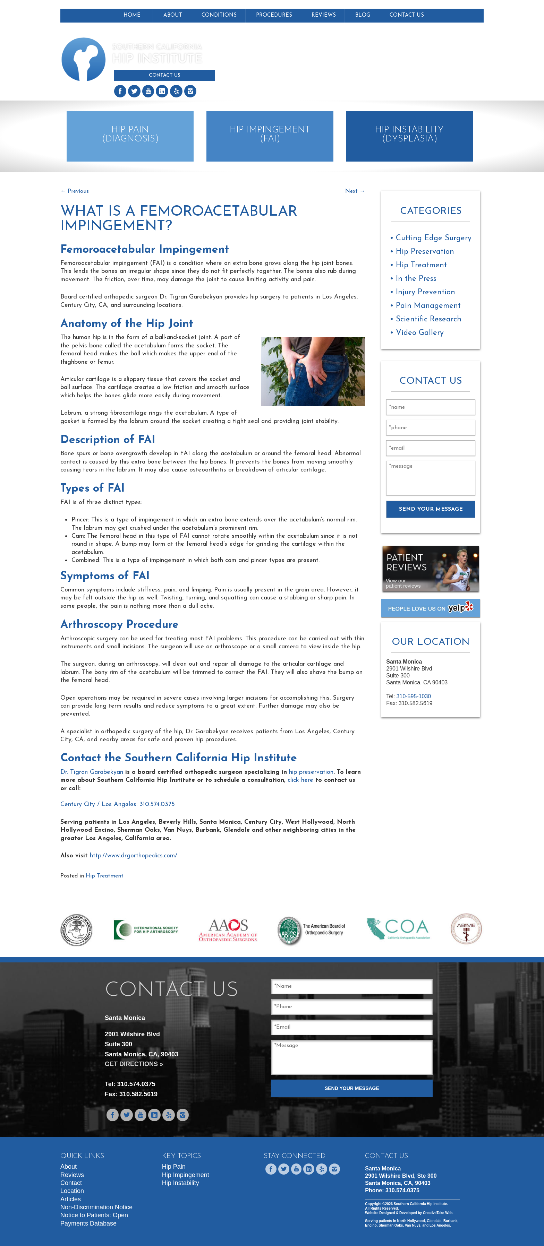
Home (132, 15)
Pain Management (428, 306)
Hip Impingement (185, 1174)
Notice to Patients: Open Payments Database (94, 1219)
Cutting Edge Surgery (433, 238)
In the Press (416, 279)
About (172, 15)
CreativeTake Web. (438, 1213)
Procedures (274, 15)
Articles (70, 1199)
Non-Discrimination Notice (96, 1207)
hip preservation (311, 772)
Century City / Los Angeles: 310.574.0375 (117, 804)
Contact (71, 1182)
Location (72, 1190)
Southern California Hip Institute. (420, 1204)
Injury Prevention (425, 292)
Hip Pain (174, 1166)
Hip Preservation (425, 252)
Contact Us (164, 75)
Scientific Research (428, 319)
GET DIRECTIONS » (134, 1064)
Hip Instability (180, 1182)
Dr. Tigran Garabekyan (91, 772)
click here (300, 780)
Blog (362, 15)
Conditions (219, 15)
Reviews (324, 15)
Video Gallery (420, 333)
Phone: (392, 1190)
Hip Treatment (105, 876)
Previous (74, 191)
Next (355, 191)
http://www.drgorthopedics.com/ (133, 856)
